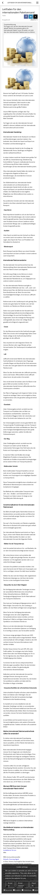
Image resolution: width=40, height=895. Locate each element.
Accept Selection (21, 884)
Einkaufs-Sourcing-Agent (11, 859)
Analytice (17, 890)
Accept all (10, 884)
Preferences (26, 890)
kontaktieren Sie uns (9, 850)
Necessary (8, 890)
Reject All (34, 884)
